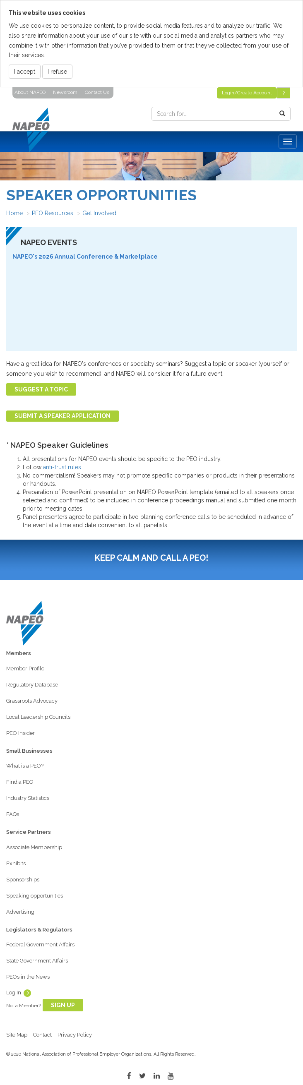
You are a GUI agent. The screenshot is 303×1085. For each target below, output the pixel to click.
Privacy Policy (75, 1035)
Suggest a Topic (41, 389)
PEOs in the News (28, 977)
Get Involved (99, 213)
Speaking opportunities (34, 896)
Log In (13, 992)
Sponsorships (22, 879)
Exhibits (16, 863)
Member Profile (25, 668)
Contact (42, 1035)
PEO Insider (20, 733)
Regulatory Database (32, 685)
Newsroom (65, 92)
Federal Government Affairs (40, 944)
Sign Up (63, 1005)
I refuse (57, 71)
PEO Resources (52, 213)
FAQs (12, 814)
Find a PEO (20, 782)
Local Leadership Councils (38, 717)
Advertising (20, 912)
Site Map (16, 1035)
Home (14, 213)
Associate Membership (34, 847)
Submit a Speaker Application (62, 416)
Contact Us (97, 92)
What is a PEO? (24, 766)
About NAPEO (30, 92)
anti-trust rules (62, 467)
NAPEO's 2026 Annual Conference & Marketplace (85, 256)
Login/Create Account (247, 93)
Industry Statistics (27, 798)
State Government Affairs (37, 961)
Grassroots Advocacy (32, 701)
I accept (24, 71)
